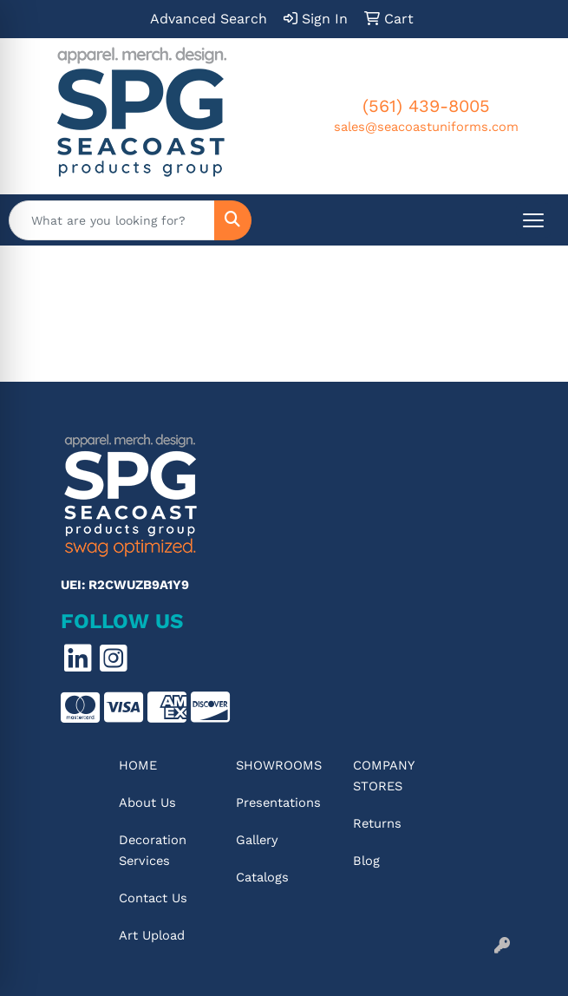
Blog (366, 860)
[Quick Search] (112, 220)
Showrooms (279, 765)
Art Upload (152, 935)
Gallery (257, 840)
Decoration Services (152, 850)
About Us (147, 802)
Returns (377, 823)
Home (138, 765)
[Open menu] (533, 220)
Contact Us (153, 898)
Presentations (278, 802)
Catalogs (262, 877)
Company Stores (383, 775)
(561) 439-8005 (426, 105)
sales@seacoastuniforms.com (426, 126)
